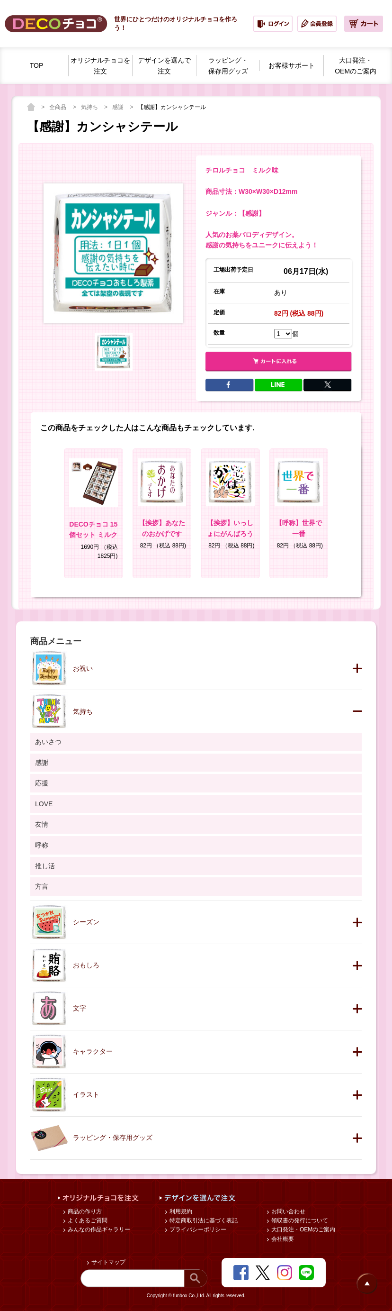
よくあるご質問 (86, 1220)
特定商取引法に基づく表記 (203, 1220)
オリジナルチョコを (100, 66)
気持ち (90, 107)
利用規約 (180, 1211)
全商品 (58, 107)
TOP (37, 65)
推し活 (45, 866)
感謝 (118, 107)
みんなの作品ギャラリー (98, 1229)
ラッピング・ (228, 66)
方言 (41, 886)
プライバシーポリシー (197, 1229)
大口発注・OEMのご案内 (303, 1229)
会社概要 (282, 1239)
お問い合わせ (287, 1211)
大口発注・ (355, 66)
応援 (41, 783)
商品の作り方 (84, 1211)
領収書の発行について (299, 1220)
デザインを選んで (164, 66)
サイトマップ (107, 1262)
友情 (41, 824)
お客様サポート (291, 65)
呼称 (41, 845)
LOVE (44, 804)
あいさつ (48, 742)
